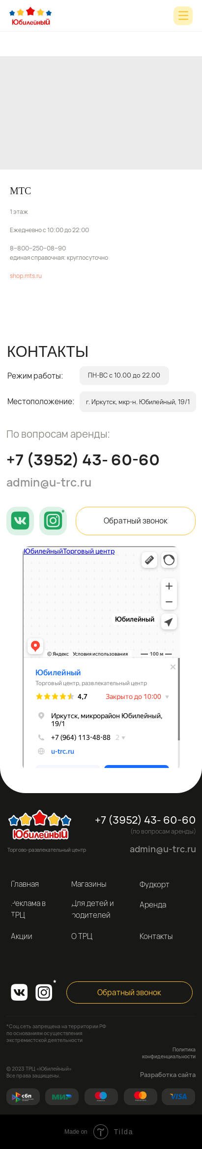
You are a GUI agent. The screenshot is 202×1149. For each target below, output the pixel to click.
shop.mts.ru (26, 276)
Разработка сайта (168, 1074)
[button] (136, 521)
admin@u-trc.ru (48, 482)
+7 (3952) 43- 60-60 (83, 459)
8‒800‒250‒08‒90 (38, 248)
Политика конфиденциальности (169, 1053)
